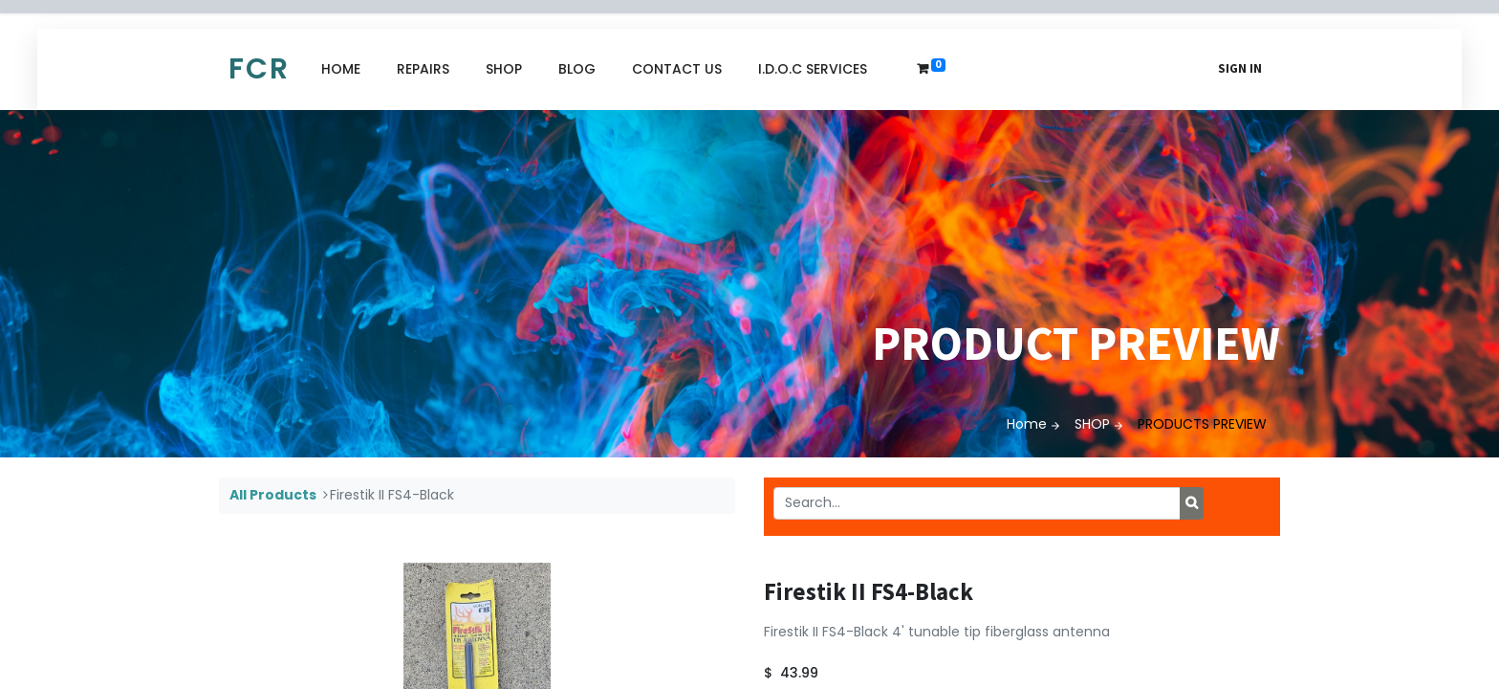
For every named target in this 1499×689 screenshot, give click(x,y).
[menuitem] (341, 69)
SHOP (1092, 423)
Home (1027, 423)
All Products (272, 494)
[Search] (1192, 503)
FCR (259, 69)
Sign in (1240, 68)
